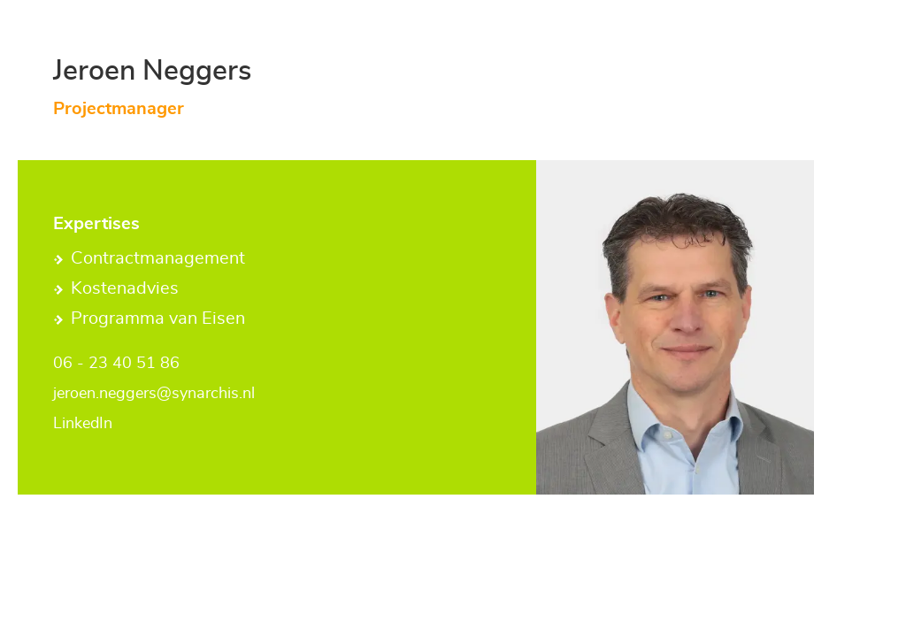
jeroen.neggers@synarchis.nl (154, 394)
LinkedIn (82, 424)
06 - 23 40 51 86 (116, 364)
